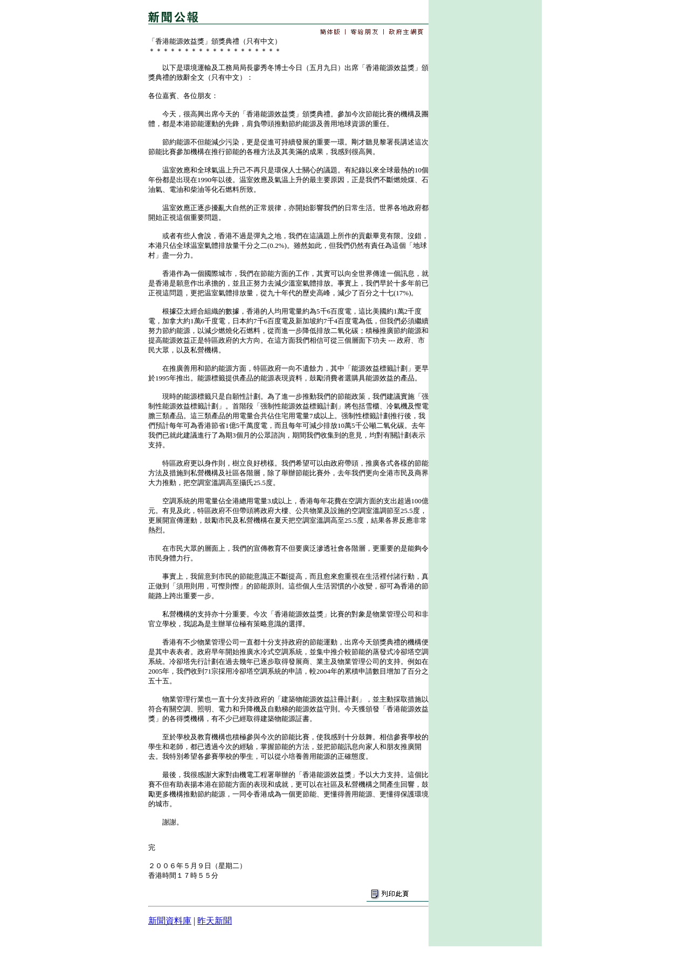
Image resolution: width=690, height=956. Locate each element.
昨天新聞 (214, 920)
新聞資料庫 (169, 920)
